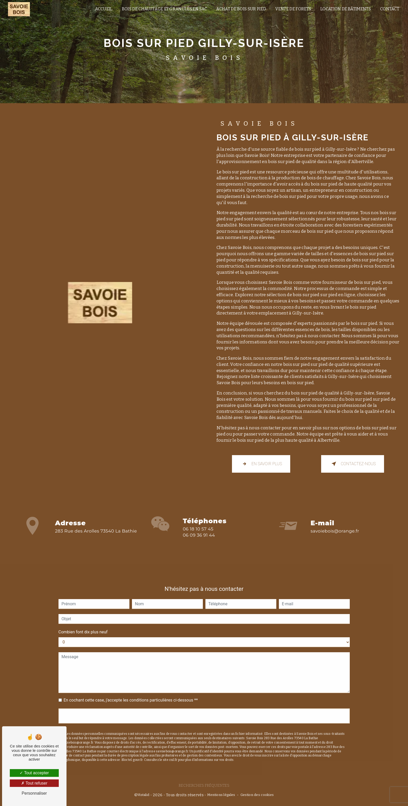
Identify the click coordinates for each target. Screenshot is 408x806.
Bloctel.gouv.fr (132, 752)
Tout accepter (34, 773)
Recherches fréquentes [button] (204, 785)
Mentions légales (221, 795)
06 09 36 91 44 (199, 542)
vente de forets (293, 8)
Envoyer (204, 708)
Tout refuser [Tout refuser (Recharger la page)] (34, 783)
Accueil (103, 8)
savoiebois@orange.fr (335, 523)
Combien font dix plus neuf (83, 624)
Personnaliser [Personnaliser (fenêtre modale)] (34, 793)
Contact (389, 8)
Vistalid (143, 795)
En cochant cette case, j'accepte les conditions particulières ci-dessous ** (131, 692)
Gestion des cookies (257, 795)
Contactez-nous (352, 464)
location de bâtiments (345, 8)
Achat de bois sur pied (241, 8)
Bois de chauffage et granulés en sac (164, 8)
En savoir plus (261, 464)
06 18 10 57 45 (198, 536)
